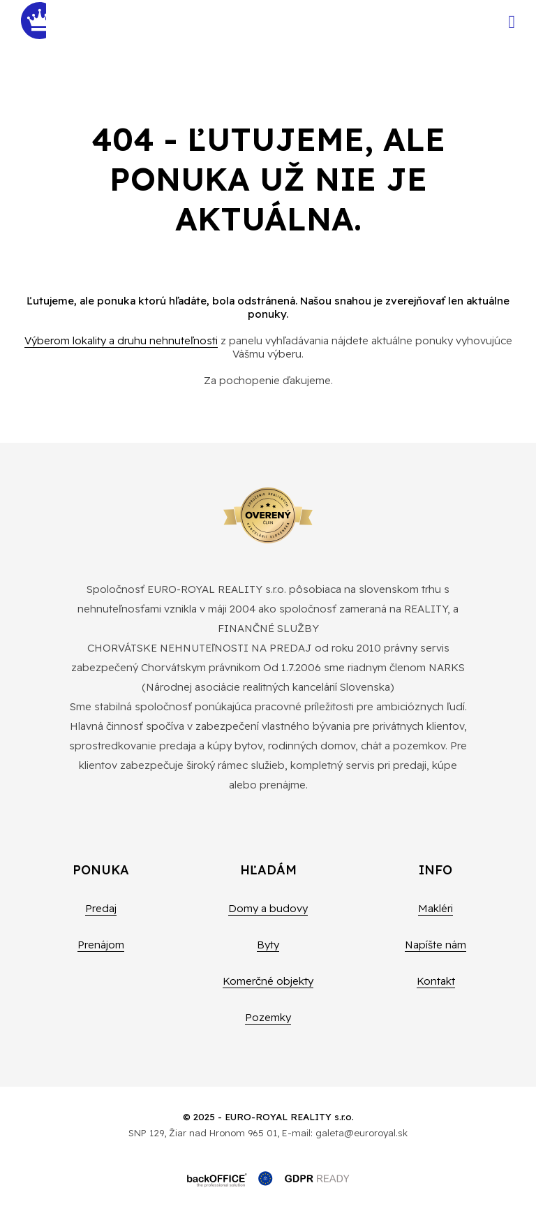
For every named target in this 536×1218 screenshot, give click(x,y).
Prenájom (100, 944)
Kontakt (436, 981)
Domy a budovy (268, 908)
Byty (268, 944)
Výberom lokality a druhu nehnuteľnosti (121, 340)
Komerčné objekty (268, 981)
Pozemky (268, 1017)
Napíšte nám (435, 944)
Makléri (435, 908)
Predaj (101, 908)
